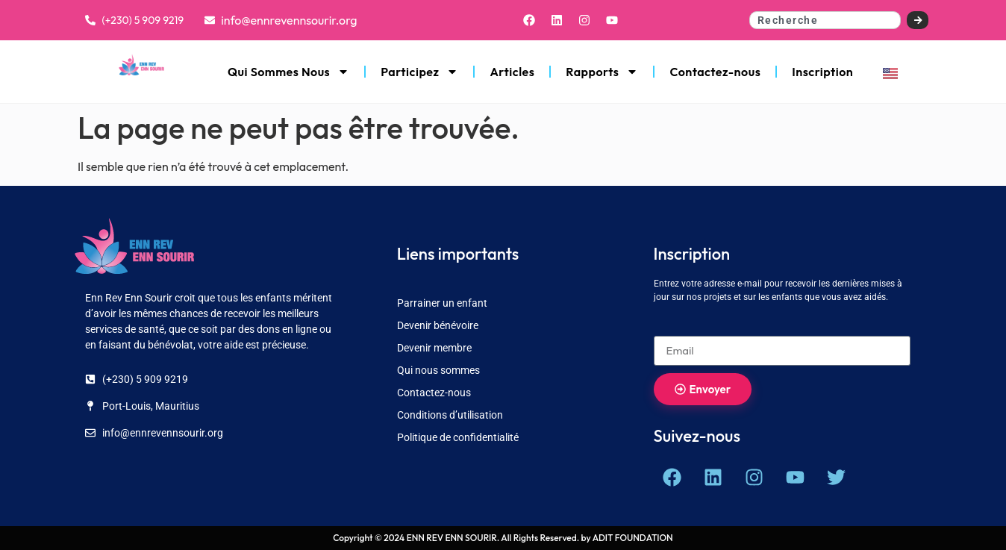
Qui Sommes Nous (288, 71)
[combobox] (825, 20)
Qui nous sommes (438, 370)
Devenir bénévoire (437, 325)
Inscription (822, 71)
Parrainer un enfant (442, 303)
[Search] (917, 20)
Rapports (602, 71)
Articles (512, 71)
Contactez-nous (714, 71)
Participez (419, 71)
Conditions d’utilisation (450, 415)
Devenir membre (434, 348)
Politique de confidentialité (458, 437)
